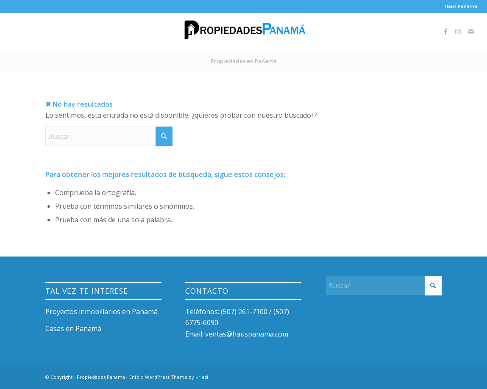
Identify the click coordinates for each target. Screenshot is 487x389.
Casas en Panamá (73, 328)
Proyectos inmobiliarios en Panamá (101, 311)
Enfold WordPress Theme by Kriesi (168, 377)
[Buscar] (109, 136)
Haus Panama (461, 6)
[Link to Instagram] (458, 31)
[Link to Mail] (471, 31)
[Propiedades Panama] (243, 31)
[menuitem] (458, 6)
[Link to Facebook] (445, 31)
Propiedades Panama (101, 377)
